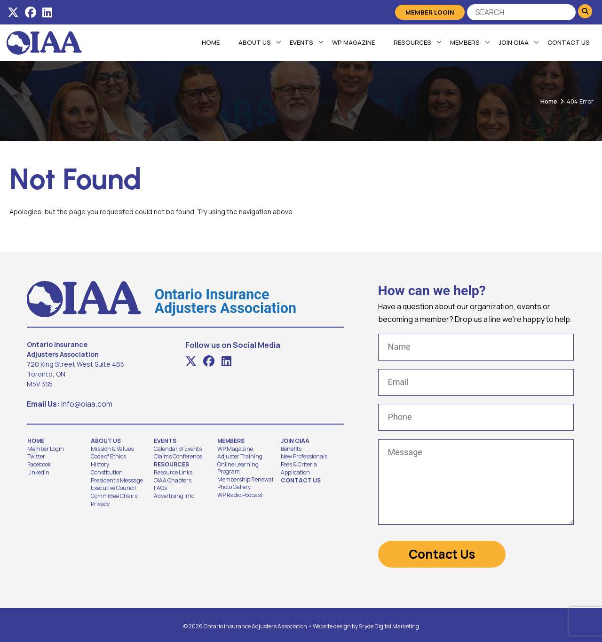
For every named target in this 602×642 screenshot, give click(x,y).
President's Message (117, 480)
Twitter (36, 456)
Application (295, 472)
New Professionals (304, 456)
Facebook (39, 464)
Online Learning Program (238, 468)
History (100, 464)
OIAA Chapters (172, 480)
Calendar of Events (178, 449)
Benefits (291, 449)
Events (301, 42)
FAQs (160, 488)
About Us (254, 42)
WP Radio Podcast (239, 495)
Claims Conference (178, 456)
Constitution (107, 472)
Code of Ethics (108, 456)
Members (464, 42)
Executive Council (113, 488)
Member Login (429, 12)
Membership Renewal (245, 479)
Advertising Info (174, 496)
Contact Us (568, 42)
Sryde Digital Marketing (389, 623)
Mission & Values (112, 449)
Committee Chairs (114, 496)
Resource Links (173, 472)
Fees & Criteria (299, 464)
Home (210, 42)
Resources (412, 42)
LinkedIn (38, 472)
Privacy (100, 504)
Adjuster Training (239, 456)
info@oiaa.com (86, 404)
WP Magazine (353, 42)
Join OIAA (513, 42)
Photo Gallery (234, 487)
